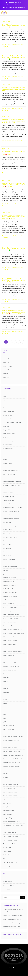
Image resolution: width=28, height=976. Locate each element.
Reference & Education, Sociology (11, 766)
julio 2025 (5, 373)
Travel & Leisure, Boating (9, 832)
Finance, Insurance (8, 540)
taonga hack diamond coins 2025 (11, 829)
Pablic (4, 718)
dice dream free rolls (8, 503)
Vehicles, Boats (7, 851)
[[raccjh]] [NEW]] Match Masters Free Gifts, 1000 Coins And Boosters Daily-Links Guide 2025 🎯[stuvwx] (13, 153)
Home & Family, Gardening (10, 607)
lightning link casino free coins (11, 666)
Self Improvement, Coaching (10, 788)
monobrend (6, 696)
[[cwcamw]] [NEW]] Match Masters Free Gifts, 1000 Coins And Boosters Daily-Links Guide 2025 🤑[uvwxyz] (13, 57)
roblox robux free (7, 781)
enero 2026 (6, 362)
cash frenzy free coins (8, 455)
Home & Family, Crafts (8, 603)
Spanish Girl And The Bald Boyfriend (12, 915)
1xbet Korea (6, 400)
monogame (6, 699)
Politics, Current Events (9, 729)
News (4, 714)
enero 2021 (6, 381)
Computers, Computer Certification (12, 485)
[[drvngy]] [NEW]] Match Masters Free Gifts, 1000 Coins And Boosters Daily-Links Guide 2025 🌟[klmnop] (13, 25)
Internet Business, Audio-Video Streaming (13, 633)
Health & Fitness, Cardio (9, 581)
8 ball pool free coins (8, 411)
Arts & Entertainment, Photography (12, 422)
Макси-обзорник (7, 866)
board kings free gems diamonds (11, 441)
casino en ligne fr (7, 463)
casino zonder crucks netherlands (11, 470)
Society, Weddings (7, 818)
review (5, 770)
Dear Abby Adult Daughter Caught (12, 919)
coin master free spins (9, 474)
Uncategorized (7, 847)
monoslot (5, 703)
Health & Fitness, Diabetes (10, 585)
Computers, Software (8, 500)
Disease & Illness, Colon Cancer (11, 515)
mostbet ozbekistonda (8, 710)
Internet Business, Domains (10, 640)
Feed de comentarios (8, 885)
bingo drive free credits (9, 433)
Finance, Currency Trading (10, 537)
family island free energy (9, 526)
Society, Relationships (8, 810)
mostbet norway (7, 707)
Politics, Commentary (8, 725)
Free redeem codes (8, 570)
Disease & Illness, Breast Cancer (11, 511)
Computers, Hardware (8, 496)
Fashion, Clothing (7, 529)
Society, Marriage (7, 807)
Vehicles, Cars (6, 855)
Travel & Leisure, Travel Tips (10, 840)
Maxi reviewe (6, 673)
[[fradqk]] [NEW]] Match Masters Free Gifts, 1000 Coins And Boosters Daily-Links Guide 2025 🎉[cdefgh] (13, 216)
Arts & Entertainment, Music (10, 419)
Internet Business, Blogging (10, 637)
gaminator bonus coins (9, 574)
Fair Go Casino (7, 522)
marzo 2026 (6, 358)
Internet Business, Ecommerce (11, 648)
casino (5, 459)
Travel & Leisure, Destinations (10, 836)
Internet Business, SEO (9, 655)
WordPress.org (7, 889)
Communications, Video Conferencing (12, 481)
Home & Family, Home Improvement (12, 611)
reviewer (5, 777)
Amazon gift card (7, 415)
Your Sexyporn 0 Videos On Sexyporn (12, 923)
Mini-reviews (6, 681)
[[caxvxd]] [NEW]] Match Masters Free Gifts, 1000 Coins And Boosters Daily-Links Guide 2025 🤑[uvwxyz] (13, 248)
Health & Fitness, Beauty (9, 577)
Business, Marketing (8, 448)
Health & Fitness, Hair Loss (10, 592)
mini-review (6, 677)
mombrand (6, 685)
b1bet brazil (6, 426)
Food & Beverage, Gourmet (10, 566)
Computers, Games (8, 492)
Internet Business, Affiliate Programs (12, 629)
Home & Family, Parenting (9, 622)
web (4, 858)
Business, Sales (7, 452)
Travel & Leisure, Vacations (10, 844)
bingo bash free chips (8, 430)
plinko (4, 722)
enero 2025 (6, 377)
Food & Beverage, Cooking (9, 563)
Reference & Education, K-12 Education (13, 758)
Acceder (5, 878)
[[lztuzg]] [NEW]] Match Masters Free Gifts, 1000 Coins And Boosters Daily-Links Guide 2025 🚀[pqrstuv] (13, 184)
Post (4, 733)
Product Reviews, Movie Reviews (11, 740)
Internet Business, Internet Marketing (12, 651)
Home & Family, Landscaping (10, 618)
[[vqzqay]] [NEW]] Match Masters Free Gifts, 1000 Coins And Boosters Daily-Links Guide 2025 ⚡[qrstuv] (13, 280)
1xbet (4, 396)
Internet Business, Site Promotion (11, 659)
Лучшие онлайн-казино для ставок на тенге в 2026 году (13, 911)
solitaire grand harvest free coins (11, 821)
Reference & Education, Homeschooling (13, 755)
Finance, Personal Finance (9, 552)
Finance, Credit (7, 533)
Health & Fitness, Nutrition (10, 596)
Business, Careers (7, 444)
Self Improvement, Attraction (10, 784)
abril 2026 (5, 355)
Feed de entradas (7, 881)
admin (4, 44)
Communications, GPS (8, 478)
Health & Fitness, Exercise (9, 589)
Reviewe (5, 773)
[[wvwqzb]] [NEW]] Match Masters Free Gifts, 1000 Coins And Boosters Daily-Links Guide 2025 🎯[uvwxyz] (13, 121)
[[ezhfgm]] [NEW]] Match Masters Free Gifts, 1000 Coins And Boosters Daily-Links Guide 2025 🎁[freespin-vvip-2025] (13, 312)
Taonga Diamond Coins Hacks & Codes (13, 825)
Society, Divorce (7, 803)
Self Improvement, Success (10, 795)
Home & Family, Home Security (11, 614)
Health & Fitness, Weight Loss (10, 600)
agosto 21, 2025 (6, 21)
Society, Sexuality (7, 814)
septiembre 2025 (7, 366)
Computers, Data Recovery (10, 489)
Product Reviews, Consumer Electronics (13, 736)
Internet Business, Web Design (11, 662)
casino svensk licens (8, 467)
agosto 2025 (6, 370)
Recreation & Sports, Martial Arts (11, 751)
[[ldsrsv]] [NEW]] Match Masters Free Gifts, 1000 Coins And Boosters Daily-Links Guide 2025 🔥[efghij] (13, 89)
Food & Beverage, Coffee (9, 559)
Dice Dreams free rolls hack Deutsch (12, 507)
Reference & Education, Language (11, 762)
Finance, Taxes (7, 555)
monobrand (6, 692)
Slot (4, 799)
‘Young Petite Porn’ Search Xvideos (11, 926)
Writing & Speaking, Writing (10, 862)
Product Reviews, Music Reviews (11, 744)
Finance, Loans (7, 548)
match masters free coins (13, 44)
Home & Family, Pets (8, 625)
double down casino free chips (11, 518)
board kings (6, 437)
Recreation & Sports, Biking (10, 747)
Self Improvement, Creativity (10, 792)
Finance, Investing (7, 544)
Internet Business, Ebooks (9, 644)
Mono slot (5, 688)
